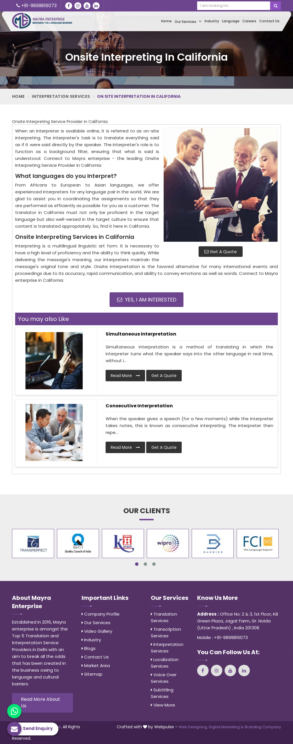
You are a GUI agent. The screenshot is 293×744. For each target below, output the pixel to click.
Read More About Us (40, 702)
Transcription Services (166, 632)
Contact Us (269, 21)
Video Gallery (97, 631)
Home (166, 21)
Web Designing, (193, 727)
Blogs (89, 648)
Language (230, 21)
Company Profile (101, 614)
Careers (249, 21)
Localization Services (165, 662)
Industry (212, 21)
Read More (125, 375)
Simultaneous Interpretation (141, 334)
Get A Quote (220, 252)
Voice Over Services (164, 678)
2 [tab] (145, 564)
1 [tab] (136, 564)
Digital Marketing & (226, 727)
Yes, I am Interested (146, 299)
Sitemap (92, 674)
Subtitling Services (162, 693)
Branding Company (263, 727)
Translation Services (164, 617)
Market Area (96, 665)
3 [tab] (154, 564)
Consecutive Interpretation (139, 405)
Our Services (188, 21)
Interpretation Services (61, 96)
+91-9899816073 (36, 5)
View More (163, 705)
